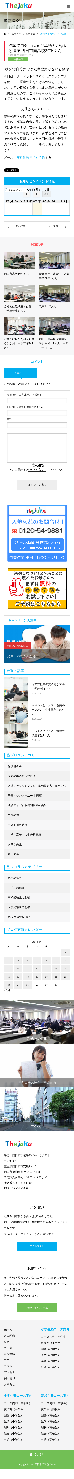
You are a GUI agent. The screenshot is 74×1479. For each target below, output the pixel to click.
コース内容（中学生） (18, 1403)
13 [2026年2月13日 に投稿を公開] (46, 968)
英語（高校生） (50, 1439)
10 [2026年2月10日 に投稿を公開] (18, 968)
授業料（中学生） (15, 1409)
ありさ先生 (15, 844)
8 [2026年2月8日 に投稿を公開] (65, 960)
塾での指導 (15, 878)
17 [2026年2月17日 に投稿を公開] (18, 977)
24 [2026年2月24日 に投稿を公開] (18, 985)
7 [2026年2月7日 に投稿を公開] (55, 960)
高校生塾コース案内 (55, 1395)
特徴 (6, 1342)
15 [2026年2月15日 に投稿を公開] (65, 968)
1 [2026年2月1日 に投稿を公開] (65, 952)
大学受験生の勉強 (19, 907)
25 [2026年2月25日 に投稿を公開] (27, 985)
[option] (37, 644)
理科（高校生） (50, 1427)
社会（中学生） (13, 1433)
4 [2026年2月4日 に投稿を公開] (27, 960)
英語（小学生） (50, 1361)
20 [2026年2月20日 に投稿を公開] (46, 977)
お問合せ (9, 1384)
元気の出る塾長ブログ (22, 776)
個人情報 (9, 1378)
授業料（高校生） (52, 1409)
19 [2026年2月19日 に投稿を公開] (37, 977)
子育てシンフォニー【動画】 (26, 795)
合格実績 (9, 1354)
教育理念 (9, 1335)
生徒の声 (18, 59)
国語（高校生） (50, 1415)
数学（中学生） (13, 1421)
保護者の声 (15, 766)
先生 (6, 1360)
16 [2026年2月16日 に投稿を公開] (8, 977)
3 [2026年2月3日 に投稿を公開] (18, 960)
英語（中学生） (13, 1439)
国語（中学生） (13, 1415)
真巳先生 (13, 854)
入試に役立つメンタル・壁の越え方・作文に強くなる (38, 787)
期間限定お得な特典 (17, 646)
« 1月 (7, 990)
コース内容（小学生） (55, 1336)
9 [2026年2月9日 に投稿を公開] (8, 968)
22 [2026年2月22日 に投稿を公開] (65, 977)
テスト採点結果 (17, 824)
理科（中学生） (13, 1427)
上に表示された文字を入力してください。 (37, 469)
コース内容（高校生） (55, 1403)
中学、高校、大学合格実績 (24, 834)
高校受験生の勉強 (19, 897)
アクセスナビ (37, 1246)
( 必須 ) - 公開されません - (26, 407)
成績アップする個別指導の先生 (27, 805)
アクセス (9, 1372)
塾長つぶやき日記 (19, 917)
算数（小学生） (50, 1355)
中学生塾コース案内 (18, 1395)
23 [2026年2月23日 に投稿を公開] (8, 985)
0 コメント (20, 373)
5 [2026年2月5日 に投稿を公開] (37, 960)
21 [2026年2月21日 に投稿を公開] (56, 977)
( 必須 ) (24, 394)
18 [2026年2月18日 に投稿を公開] (27, 977)
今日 (47, 194)
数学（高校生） (50, 1421)
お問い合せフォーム (37, 1307)
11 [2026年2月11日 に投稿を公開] (27, 968)
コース (8, 1348)
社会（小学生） (50, 1367)
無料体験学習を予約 (31, 157)
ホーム (8, 1329)
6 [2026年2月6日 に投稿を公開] (46, 960)
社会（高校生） (50, 1433)
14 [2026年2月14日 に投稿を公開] (56, 968)
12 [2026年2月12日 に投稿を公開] (37, 968)
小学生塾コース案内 (55, 1329)
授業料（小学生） (52, 1343)
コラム (8, 1366)
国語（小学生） (50, 1349)
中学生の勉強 (16, 887)
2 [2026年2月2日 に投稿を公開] (8, 960)
